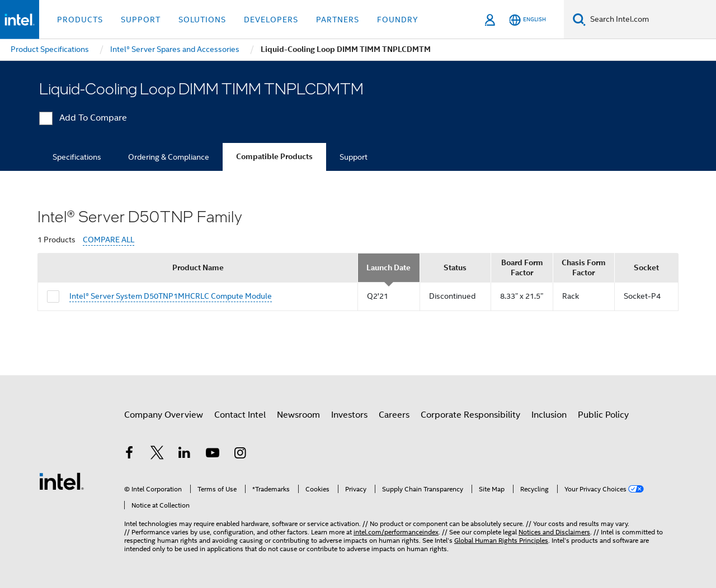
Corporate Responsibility (470, 414)
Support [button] (141, 20)
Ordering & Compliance (168, 157)
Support (354, 157)
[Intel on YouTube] (212, 454)
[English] (527, 20)
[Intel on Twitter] (157, 454)
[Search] (579, 19)
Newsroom (298, 414)
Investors (349, 414)
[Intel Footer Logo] (61, 480)
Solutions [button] (202, 20)
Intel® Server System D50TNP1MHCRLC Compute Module (170, 296)
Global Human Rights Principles (501, 540)
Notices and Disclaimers (554, 532)
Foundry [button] (397, 20)
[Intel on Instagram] (239, 454)
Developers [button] (271, 20)
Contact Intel (240, 414)
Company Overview (163, 414)
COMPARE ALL (108, 240)
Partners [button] (337, 20)
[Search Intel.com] (651, 19)
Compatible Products (274, 156)
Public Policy (603, 414)
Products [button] (80, 20)
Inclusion (549, 414)
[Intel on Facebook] (129, 454)
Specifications (77, 157)
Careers (394, 414)
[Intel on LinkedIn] (184, 454)
